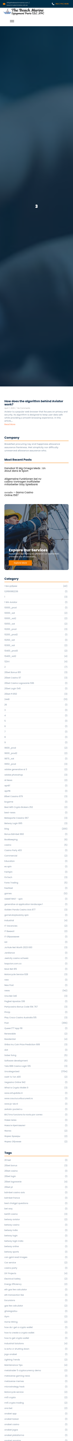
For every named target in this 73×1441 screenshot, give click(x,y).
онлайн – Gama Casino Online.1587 (18, 494)
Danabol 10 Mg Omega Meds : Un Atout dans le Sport (24, 469)
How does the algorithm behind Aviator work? (33, 403)
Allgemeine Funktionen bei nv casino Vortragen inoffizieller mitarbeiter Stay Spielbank (22, 482)
